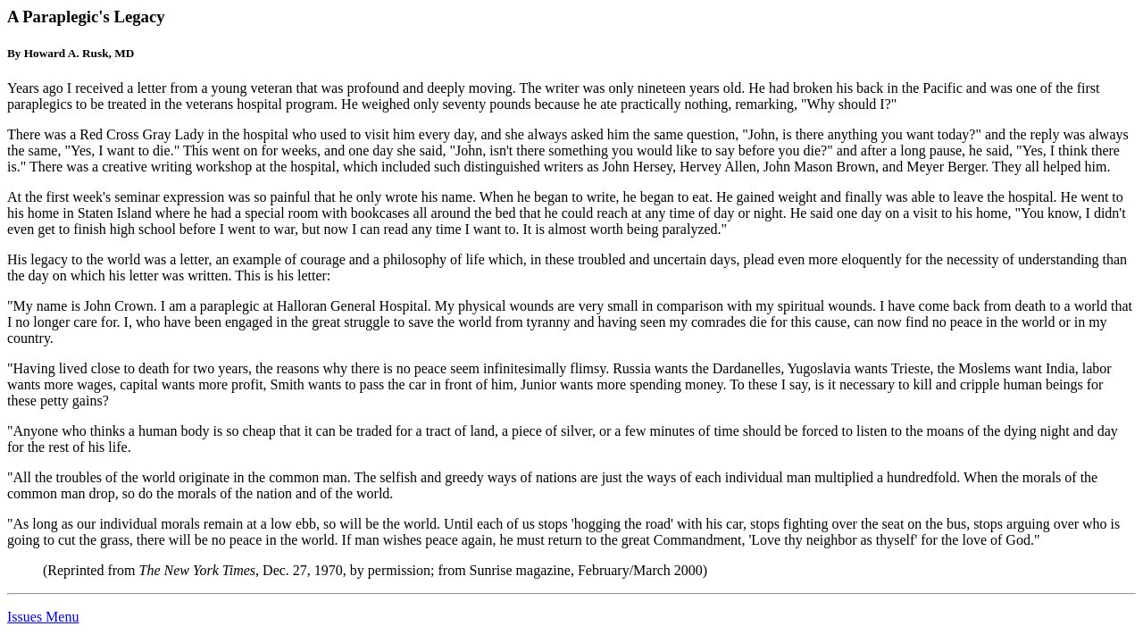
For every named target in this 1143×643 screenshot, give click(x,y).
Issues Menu (43, 616)
